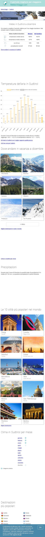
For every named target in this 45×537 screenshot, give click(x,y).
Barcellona (5, 376)
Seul (25, 376)
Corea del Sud (27, 378)
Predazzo (4, 219)
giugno (19, 450)
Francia (3, 334)
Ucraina (5, 518)
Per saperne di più (15, 535)
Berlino (26, 421)
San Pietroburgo (29, 399)
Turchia (3, 356)
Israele (27, 521)
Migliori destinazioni (6, 425)
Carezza (4, 196)
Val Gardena (38, 33)
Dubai (25, 354)
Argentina (28, 523)
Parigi (3, 332)
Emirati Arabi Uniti (28, 356)
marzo (19, 443)
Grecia (27, 513)
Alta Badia (4, 173)
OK (40, 527)
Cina (2, 423)
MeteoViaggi (4, 9)
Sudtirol (12, 9)
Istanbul (4, 354)
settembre (20, 457)
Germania (26, 423)
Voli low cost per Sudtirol (8, 143)
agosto (19, 455)
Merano (30, 33)
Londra (26, 332)
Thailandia (28, 515)
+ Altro (22, 224)
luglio (19, 453)
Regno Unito (26, 334)
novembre (20, 462)
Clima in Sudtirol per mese (8, 258)
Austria (5, 513)
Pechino (4, 421)
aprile (19, 445)
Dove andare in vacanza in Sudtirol (11, 49)
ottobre (19, 460)
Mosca (4, 399)
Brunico (25, 173)
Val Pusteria (27, 219)
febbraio (20, 440)
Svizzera (5, 523)
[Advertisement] (22, 65)
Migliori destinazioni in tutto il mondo (11, 228)
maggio (20, 448)
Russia (3, 400)
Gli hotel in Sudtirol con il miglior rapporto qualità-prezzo (17, 140)
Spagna (3, 378)
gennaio (20, 438)
